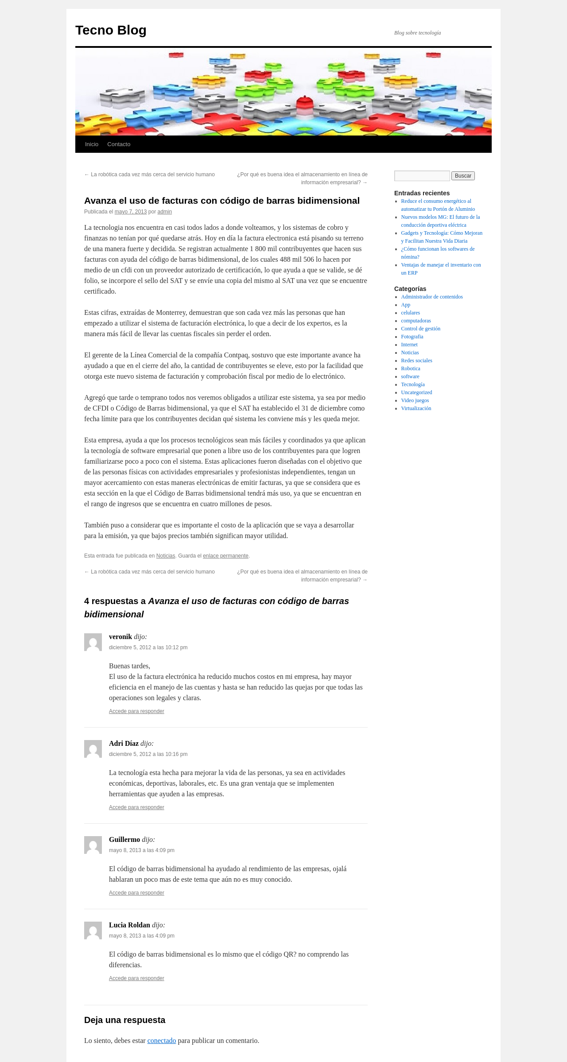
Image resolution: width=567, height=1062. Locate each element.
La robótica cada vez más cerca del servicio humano (149, 174)
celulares (410, 313)
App (406, 305)
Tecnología (413, 384)
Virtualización (416, 408)
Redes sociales (416, 360)
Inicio (91, 144)
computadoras (416, 321)
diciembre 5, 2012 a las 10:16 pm (148, 754)
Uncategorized (416, 392)
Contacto (118, 144)
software (410, 376)
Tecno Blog (111, 30)
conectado (162, 1040)
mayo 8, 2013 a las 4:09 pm (142, 850)
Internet (409, 344)
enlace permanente (226, 556)
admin (164, 212)
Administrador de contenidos (432, 297)
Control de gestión (421, 329)
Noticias (165, 556)
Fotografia (412, 336)
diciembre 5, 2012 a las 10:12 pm (148, 647)
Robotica (410, 368)
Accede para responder (136, 711)
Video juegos (415, 400)
